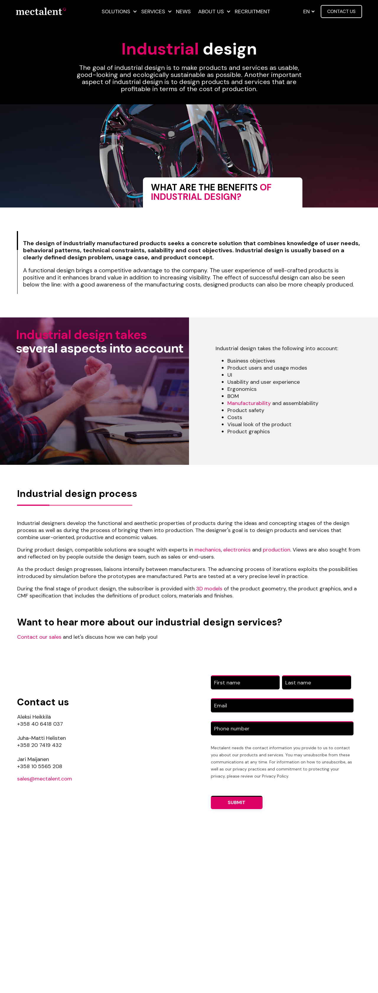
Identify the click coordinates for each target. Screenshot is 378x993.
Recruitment (252, 11)
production (276, 549)
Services (153, 11)
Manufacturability (249, 403)
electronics (236, 549)
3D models (209, 588)
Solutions (116, 11)
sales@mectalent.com (44, 778)
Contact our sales (39, 636)
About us (211, 11)
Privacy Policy (275, 776)
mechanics (208, 549)
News (183, 11)
